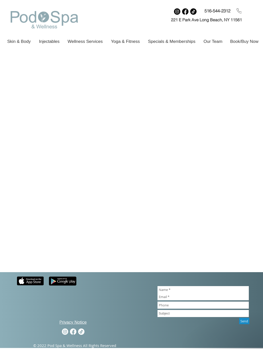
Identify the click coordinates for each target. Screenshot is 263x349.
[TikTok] (193, 11)
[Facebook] (185, 11)
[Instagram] (177, 11)
